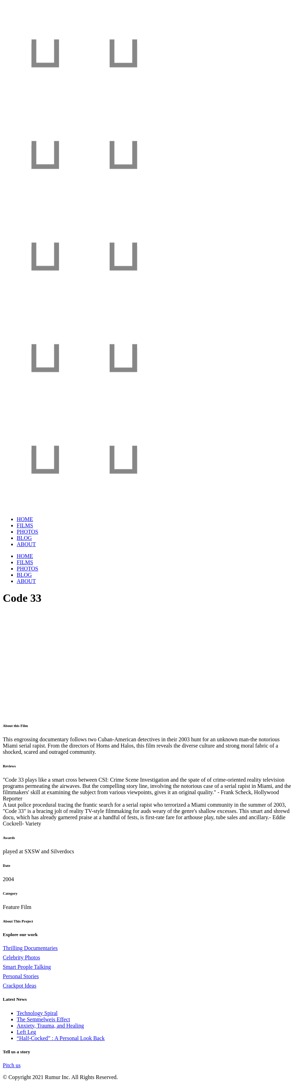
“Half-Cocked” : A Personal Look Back (61, 1038)
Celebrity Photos (21, 957)
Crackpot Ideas (19, 986)
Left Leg (26, 1032)
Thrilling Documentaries (30, 948)
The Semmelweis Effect (43, 1019)
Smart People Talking (27, 967)
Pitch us (12, 1065)
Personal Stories (21, 976)
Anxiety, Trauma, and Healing (50, 1026)
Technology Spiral (37, 1013)
